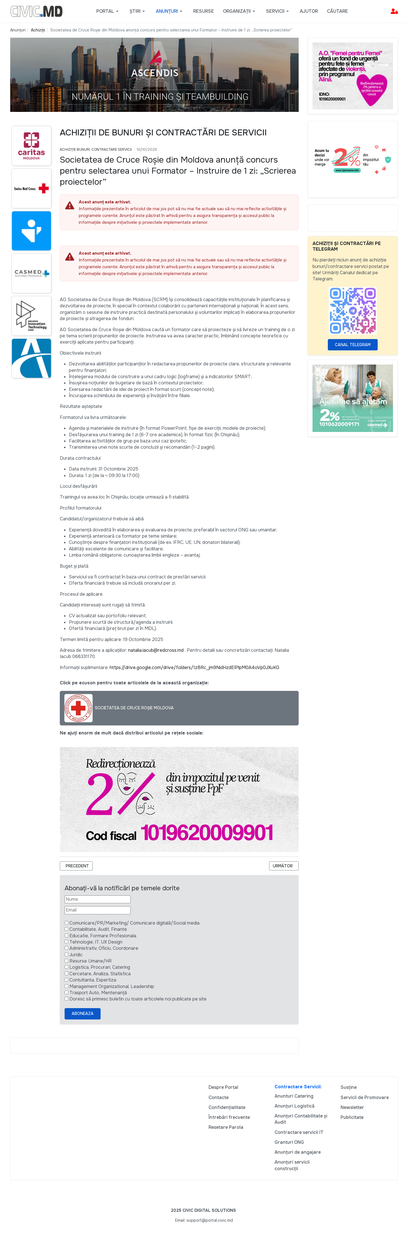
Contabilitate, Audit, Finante (98, 929)
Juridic (76, 955)
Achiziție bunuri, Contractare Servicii (96, 149)
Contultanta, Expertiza (92, 980)
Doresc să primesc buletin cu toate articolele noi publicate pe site (138, 999)
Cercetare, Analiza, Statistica (100, 974)
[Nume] (98, 899)
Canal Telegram (353, 344)
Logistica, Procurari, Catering (99, 967)
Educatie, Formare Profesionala (102, 936)
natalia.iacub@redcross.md (156, 650)
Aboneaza (83, 1013)
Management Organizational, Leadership (111, 986)
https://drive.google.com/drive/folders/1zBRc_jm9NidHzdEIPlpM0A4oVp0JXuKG (194, 667)
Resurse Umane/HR (90, 961)
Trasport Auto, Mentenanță (98, 993)
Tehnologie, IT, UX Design (95, 942)
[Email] (98, 910)
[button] (108, 11)
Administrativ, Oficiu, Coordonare (103, 948)
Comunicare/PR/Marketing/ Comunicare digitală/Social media (134, 923)
